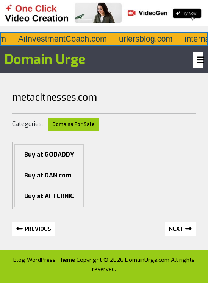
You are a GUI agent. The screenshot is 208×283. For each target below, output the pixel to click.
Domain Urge (45, 59)
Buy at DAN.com (47, 175)
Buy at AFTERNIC (49, 196)
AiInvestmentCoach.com (86, 39)
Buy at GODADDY (49, 155)
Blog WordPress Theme (44, 260)
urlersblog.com (170, 39)
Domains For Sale (73, 124)
